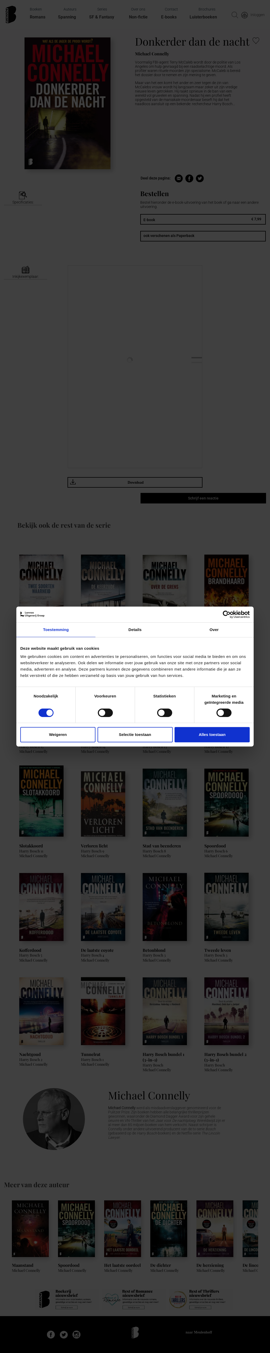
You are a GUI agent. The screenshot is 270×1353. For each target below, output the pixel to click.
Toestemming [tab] (56, 629)
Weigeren (58, 734)
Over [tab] (214, 629)
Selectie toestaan (135, 734)
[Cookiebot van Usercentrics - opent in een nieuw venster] (227, 614)
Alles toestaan (212, 734)
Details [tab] (135, 629)
